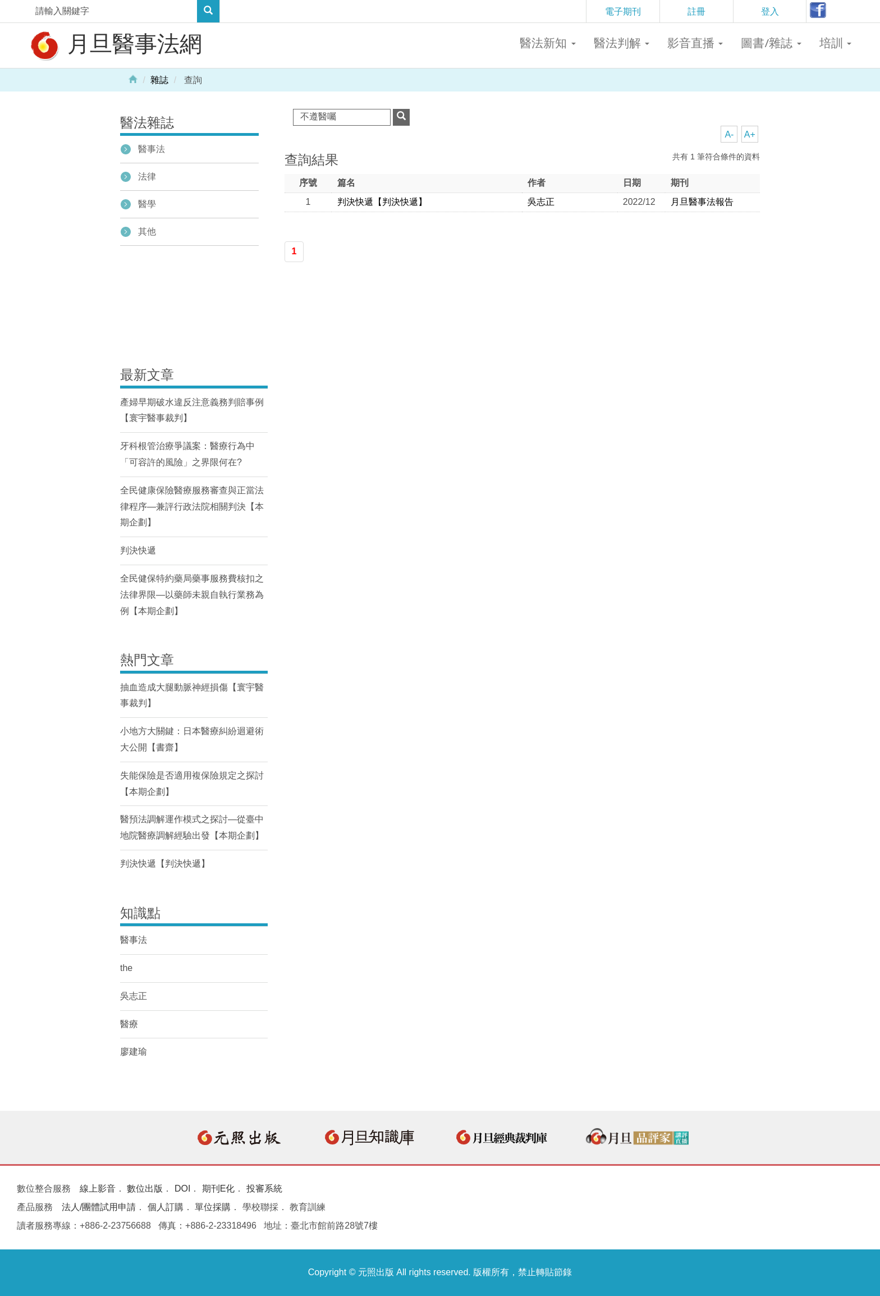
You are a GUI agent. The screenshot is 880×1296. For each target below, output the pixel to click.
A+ (749, 134)
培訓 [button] (835, 43)
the (126, 968)
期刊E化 (218, 1188)
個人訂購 (166, 1207)
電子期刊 (623, 11)
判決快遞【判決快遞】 (382, 202)
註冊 (696, 11)
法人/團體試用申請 (99, 1207)
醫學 (147, 204)
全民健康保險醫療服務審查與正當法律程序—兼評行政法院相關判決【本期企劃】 (192, 507)
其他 (147, 231)
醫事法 (151, 149)
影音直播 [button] (695, 43)
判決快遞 (138, 550)
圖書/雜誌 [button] (771, 43)
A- (729, 134)
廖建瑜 (133, 1051)
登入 (770, 11)
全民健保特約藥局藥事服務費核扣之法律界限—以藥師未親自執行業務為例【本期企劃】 (192, 595)
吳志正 (541, 202)
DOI (182, 1188)
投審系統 (264, 1188)
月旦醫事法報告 (702, 202)
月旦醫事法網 (115, 45)
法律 (147, 176)
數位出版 (145, 1188)
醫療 (129, 1024)
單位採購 (213, 1207)
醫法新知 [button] (547, 43)
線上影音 (98, 1188)
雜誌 (159, 80)
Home (133, 78)
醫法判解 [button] (621, 43)
